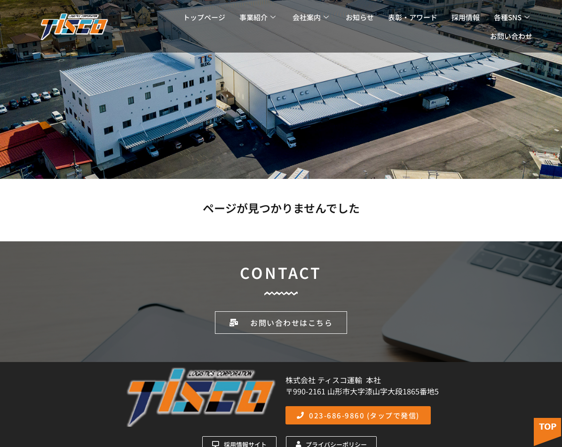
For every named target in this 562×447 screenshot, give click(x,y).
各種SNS (512, 17)
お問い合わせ (511, 36)
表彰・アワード (412, 17)
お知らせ (360, 17)
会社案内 (311, 17)
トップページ (204, 17)
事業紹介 (257, 17)
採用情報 (465, 17)
